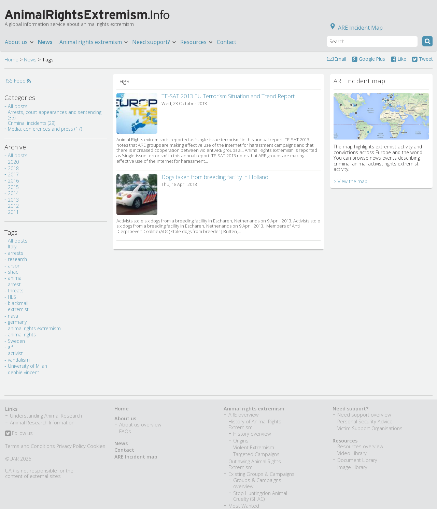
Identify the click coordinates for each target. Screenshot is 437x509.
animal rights (22, 334)
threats (16, 290)
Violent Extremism (253, 447)
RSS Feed (17, 80)
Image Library (352, 467)
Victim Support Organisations (370, 428)
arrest (14, 284)
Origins (241, 440)
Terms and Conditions (30, 446)
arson (14, 265)
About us (19, 42)
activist (15, 353)
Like (398, 59)
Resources (196, 42)
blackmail (18, 303)
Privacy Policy (71, 446)
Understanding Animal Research (46, 415)
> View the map (350, 181)
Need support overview (364, 414)
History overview (252, 434)
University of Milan (27, 366)
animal (15, 278)
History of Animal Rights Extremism (254, 424)
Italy (12, 246)
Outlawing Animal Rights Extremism (254, 464)
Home (11, 59)
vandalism (19, 360)
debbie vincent (23, 372)
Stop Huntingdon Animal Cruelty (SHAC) (260, 496)
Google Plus (368, 59)
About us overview (140, 424)
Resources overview (360, 446)
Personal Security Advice (365, 421)
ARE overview (243, 414)
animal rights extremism (34, 328)
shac (13, 271)
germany (17, 322)
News (45, 42)
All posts (18, 106)
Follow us (19, 433)
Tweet (422, 59)
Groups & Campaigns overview (257, 483)
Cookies (96, 446)
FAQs (125, 431)
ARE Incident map (135, 456)
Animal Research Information (42, 422)
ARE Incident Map (355, 27)
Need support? (154, 42)
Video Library (352, 453)
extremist (18, 309)
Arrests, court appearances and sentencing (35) (54, 115)
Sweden (16, 341)
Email (340, 59)
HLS (12, 297)
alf (10, 347)
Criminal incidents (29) (31, 123)
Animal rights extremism (94, 42)
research (17, 259)
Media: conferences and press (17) (45, 129)
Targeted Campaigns (256, 454)
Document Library (357, 460)
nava (13, 315)
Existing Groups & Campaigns (261, 474)
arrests (15, 253)
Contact (226, 42)
